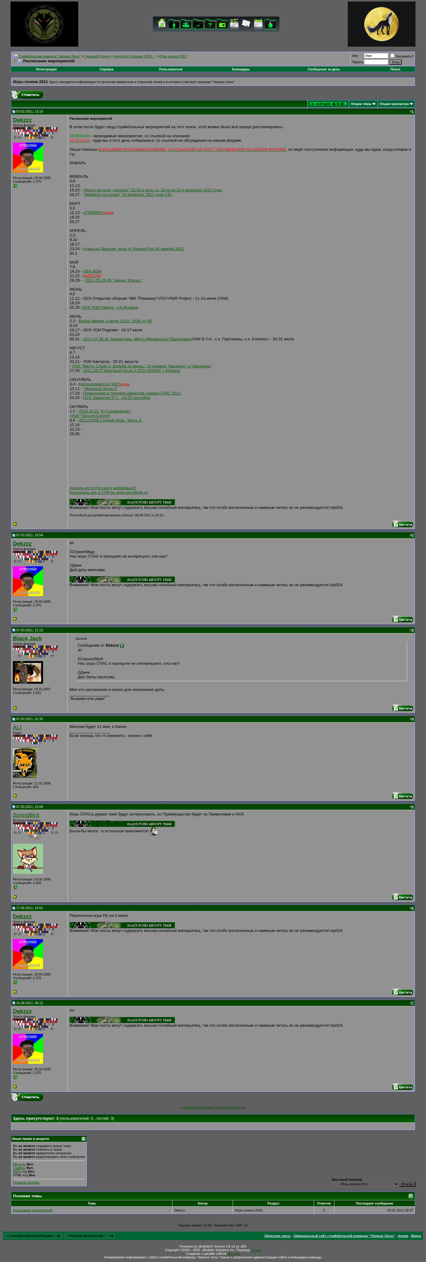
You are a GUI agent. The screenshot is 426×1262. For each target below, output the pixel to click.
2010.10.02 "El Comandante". (105, 411)
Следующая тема (228, 1107)
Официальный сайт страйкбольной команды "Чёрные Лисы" (344, 1236)
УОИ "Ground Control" (90, 415)
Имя (355, 55)
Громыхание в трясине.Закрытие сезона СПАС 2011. (132, 393)
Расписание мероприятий (32, 1210)
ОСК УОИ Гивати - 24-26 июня (110, 307)
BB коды (19, 1164)
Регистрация (46, 69)
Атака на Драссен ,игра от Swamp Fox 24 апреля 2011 (133, 248)
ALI (17, 727)
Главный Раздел (97, 56)
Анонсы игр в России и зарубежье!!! (103, 488)
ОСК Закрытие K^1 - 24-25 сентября (116, 397)
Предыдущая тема (198, 1107)
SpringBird (26, 815)
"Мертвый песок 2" (100, 388)
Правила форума (26, 1182)
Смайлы (19, 1168)
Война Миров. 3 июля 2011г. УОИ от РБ (115, 321)
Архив (403, 1236)
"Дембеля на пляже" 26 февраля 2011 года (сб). (128, 194)
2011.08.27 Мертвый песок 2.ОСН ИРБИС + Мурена (131, 370)
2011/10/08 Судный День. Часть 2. (110, 420)
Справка (106, 69)
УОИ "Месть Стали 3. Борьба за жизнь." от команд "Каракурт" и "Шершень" (142, 366)
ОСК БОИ (92, 271)
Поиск (395, 69)
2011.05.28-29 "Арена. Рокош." (114, 280)
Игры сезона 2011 (172, 56)
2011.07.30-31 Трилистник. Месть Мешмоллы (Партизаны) (137, 339)
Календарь (241, 69)
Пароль (357, 62)
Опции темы (361, 104)
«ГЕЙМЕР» (98, 212)
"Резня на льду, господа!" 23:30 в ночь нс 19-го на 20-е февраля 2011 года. (152, 190)
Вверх (416, 1236)
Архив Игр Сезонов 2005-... (134, 56)
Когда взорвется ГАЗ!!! (104, 384)
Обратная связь (277, 1236)
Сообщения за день (324, 69)
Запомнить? (402, 56)
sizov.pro (233, 1253)
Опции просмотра (394, 104)
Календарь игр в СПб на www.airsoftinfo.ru (109, 492)
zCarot (256, 1250)
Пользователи (170, 69)
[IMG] (17, 1171)
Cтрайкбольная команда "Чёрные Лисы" (50, 56)
